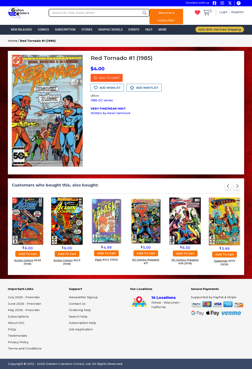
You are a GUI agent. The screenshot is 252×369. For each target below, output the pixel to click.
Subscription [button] (65, 29)
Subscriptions (18, 316)
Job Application (81, 329)
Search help (78, 316)
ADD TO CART (107, 78)
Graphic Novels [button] (110, 29)
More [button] (162, 29)
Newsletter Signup (83, 297)
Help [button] (149, 29)
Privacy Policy (18, 342)
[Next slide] (237, 187)
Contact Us (77, 304)
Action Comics (23, 260)
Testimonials (17, 335)
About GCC (16, 323)
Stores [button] (86, 29)
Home (13, 41)
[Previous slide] (228, 187)
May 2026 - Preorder (24, 310)
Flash (98, 259)
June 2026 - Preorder (24, 304)
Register (237, 12)
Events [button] (133, 29)
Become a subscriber (166, 16)
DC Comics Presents (145, 259)
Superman (221, 260)
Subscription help (82, 323)
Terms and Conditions (25, 348)
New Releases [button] (21, 29)
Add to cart (28, 254)
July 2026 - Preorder (24, 297)
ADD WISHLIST (107, 88)
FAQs (12, 329)
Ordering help (80, 310)
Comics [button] (43, 29)
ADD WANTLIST (144, 88)
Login (223, 12)
